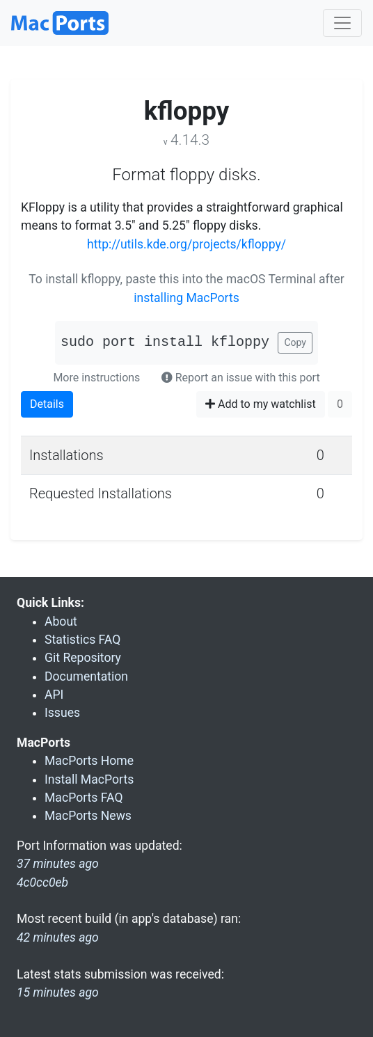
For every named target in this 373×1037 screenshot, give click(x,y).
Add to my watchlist (260, 404)
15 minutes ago (58, 992)
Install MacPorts (89, 779)
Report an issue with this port (240, 377)
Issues (62, 713)
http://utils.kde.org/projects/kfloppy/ (186, 244)
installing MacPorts (186, 298)
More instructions (96, 377)
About (61, 621)
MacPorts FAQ (84, 798)
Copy (295, 342)
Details (47, 404)
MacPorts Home (89, 761)
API (54, 695)
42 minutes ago (58, 937)
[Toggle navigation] (342, 23)
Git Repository (83, 658)
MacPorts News (88, 816)
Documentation (86, 676)
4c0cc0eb (42, 882)
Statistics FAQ (82, 640)
